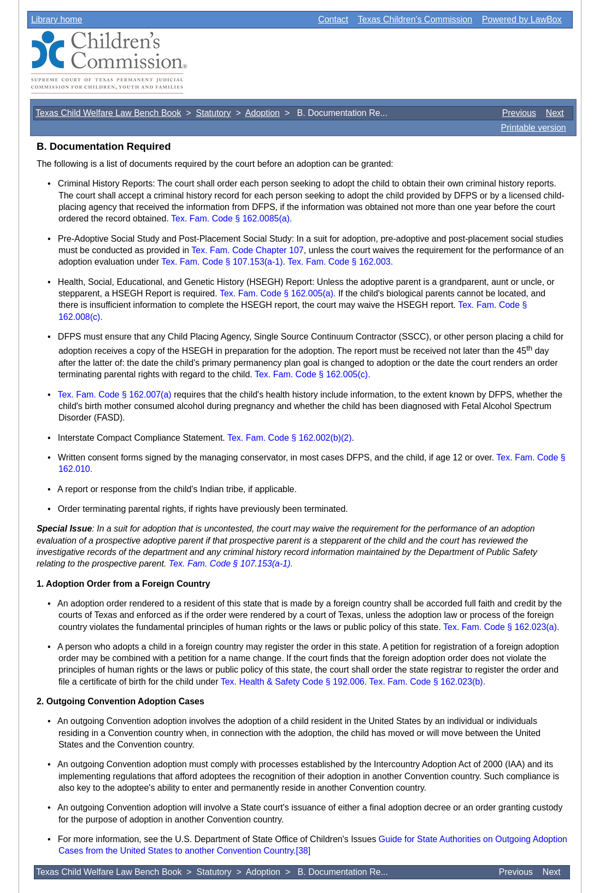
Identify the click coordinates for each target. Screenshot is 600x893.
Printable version (533, 127)
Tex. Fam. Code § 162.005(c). (312, 374)
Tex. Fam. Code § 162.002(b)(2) (289, 437)
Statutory (213, 113)
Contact (333, 19)
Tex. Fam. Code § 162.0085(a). (231, 218)
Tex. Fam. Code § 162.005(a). (278, 293)
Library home (56, 19)
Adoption (262, 113)
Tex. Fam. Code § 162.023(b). (427, 681)
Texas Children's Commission (415, 19)
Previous (519, 113)
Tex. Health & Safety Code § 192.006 (292, 681)
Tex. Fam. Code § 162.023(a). (501, 627)
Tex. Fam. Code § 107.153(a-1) (222, 261)
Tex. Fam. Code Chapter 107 (247, 250)
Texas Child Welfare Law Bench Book (108, 113)
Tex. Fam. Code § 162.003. (340, 261)
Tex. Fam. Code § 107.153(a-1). (231, 563)
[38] (303, 850)
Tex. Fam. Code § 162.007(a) (116, 394)
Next (555, 113)
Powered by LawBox (522, 19)
